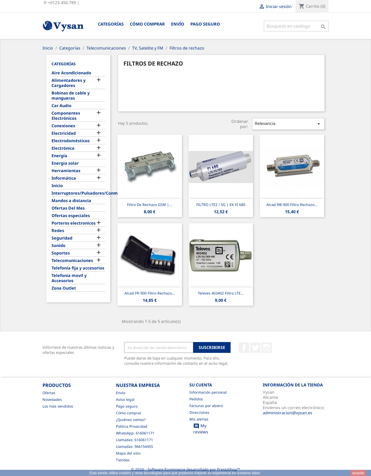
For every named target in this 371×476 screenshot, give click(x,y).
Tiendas (123, 459)
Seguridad (62, 238)
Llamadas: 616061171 (134, 439)
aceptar (358, 473)
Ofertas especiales (71, 215)
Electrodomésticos (71, 141)
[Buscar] (296, 26)
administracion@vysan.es (287, 413)
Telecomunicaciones (72, 260)
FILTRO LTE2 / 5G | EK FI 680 (220, 204)
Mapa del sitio (128, 453)
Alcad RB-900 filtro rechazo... (291, 204)
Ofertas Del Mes (68, 208)
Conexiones (63, 126)
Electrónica (63, 148)
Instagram (267, 348)
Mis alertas (198, 419)
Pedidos (196, 398)
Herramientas (66, 170)
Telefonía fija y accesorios (78, 268)
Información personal (208, 392)
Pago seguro (205, 24)
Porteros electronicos (74, 223)
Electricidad (64, 133)
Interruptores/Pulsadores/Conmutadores (78, 193)
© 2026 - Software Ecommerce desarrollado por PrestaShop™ (185, 469)
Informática (64, 178)
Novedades (52, 399)
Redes (58, 230)
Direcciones (199, 412)
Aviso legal (125, 399)
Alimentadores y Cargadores (69, 83)
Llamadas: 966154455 (134, 446)
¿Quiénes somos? (131, 419)
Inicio (57, 185)
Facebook (244, 348)
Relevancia (288, 124)
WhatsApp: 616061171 (135, 433)
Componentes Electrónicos (66, 115)
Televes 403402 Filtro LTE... (221, 293)
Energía (59, 155)
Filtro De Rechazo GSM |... (149, 204)
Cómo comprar (147, 24)
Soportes (61, 253)
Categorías (111, 24)
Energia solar (65, 163)
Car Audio (61, 105)
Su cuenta (200, 385)
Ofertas (49, 392)
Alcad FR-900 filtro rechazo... (149, 293)
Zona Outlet (64, 288)
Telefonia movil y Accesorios (69, 278)
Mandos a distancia (71, 200)
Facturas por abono (206, 405)
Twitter (255, 348)
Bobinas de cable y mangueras (71, 95)
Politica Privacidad (131, 426)
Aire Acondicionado (71, 73)
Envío (177, 24)
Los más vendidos (58, 406)
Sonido (58, 245)
